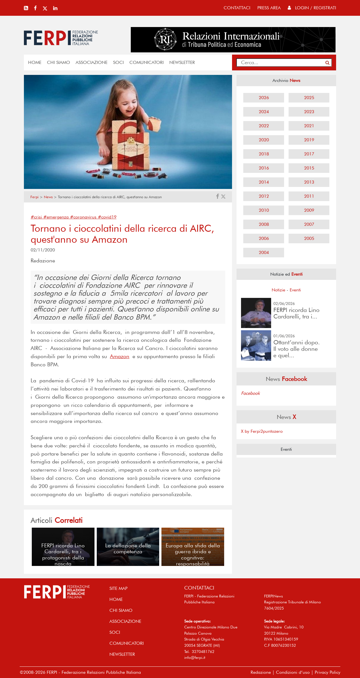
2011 (309, 196)
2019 (309, 139)
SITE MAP (118, 588)
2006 (264, 238)
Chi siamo (58, 62)
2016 (264, 168)
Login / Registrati (312, 7)
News (48, 197)
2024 (264, 111)
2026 (264, 97)
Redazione (261, 672)
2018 (264, 154)
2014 (264, 182)
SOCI (118, 62)
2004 (264, 252)
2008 (264, 224)
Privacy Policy (327, 672)
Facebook (250, 393)
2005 (309, 238)
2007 (309, 224)
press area (269, 7)
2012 (264, 196)
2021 (309, 125)
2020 (264, 139)
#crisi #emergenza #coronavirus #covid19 (73, 217)
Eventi (295, 290)
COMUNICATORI (146, 62)
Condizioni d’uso (293, 672)
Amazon (119, 356)
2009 (309, 210)
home (34, 62)
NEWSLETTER (182, 62)
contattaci (237, 7)
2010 (264, 210)
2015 (309, 168)
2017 (309, 154)
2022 (264, 125)
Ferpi (34, 197)
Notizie (278, 290)
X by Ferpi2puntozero (262, 431)
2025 (309, 97)
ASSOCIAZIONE (91, 62)
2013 (309, 182)
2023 (309, 111)
